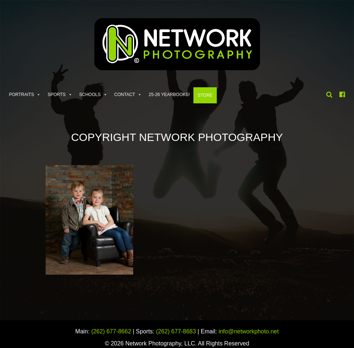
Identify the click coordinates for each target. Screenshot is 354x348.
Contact (124, 94)
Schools (90, 94)
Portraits (21, 94)
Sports (57, 94)
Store (204, 95)
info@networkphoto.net (249, 331)
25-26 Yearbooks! (169, 94)
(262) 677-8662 (111, 331)
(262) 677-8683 (176, 331)
